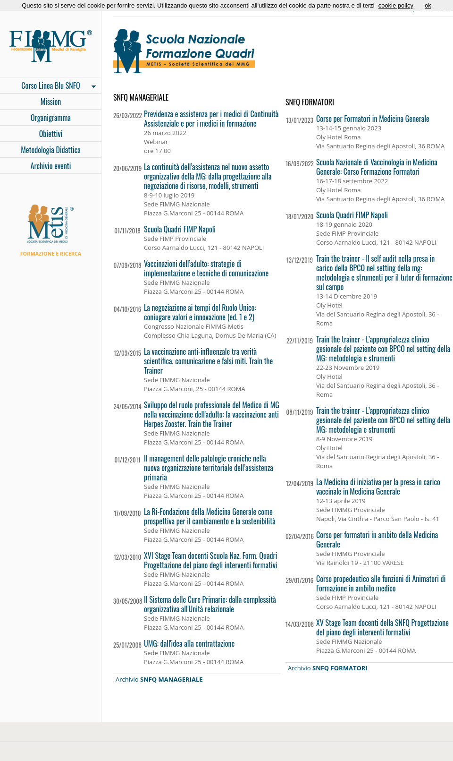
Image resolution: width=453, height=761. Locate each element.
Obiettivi (51, 133)
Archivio (159, 679)
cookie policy (395, 5)
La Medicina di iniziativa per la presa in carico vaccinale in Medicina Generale (378, 486)
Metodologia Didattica (51, 149)
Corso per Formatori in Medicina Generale (372, 118)
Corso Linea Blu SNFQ (48, 86)
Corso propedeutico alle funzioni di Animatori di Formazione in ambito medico (380, 583)
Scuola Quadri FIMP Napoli (180, 229)
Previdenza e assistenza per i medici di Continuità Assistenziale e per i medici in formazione (211, 118)
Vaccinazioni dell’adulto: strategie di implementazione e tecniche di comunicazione (206, 268)
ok (428, 5)
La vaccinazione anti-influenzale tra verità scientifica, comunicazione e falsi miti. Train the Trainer (208, 361)
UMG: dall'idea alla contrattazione (189, 643)
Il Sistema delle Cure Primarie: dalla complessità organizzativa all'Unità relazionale (210, 604)
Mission (51, 101)
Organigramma (51, 117)
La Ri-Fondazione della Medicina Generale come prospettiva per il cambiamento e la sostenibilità (210, 516)
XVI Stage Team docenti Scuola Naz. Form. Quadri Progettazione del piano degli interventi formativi (210, 560)
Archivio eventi (51, 165)
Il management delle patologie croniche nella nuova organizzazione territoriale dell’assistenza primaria (208, 468)
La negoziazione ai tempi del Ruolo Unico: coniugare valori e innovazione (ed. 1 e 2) (200, 312)
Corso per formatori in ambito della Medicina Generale (377, 539)
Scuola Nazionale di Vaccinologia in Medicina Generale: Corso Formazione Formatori (376, 166)
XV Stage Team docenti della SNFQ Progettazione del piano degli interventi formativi (382, 627)
